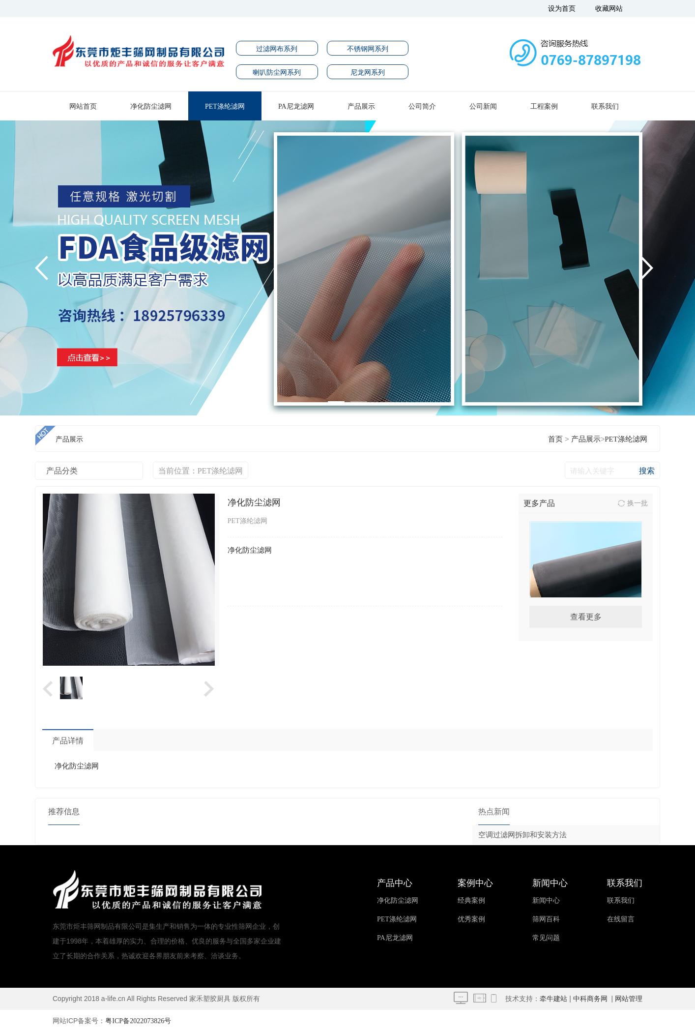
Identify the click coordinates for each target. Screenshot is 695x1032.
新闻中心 (546, 900)
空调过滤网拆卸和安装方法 (522, 835)
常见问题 (546, 938)
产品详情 (68, 741)
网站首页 (83, 106)
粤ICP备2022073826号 (138, 1021)
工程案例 (544, 106)
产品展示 (361, 106)
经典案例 (471, 900)
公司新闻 (483, 106)
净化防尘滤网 (151, 106)
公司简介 (422, 106)
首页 (555, 439)
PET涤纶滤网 (225, 106)
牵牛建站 (553, 999)
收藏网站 (609, 8)
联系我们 (605, 106)
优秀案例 (471, 919)
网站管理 (628, 999)
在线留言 (621, 919)
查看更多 (586, 617)
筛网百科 (546, 919)
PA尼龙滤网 (296, 106)
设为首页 (562, 8)
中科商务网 (590, 999)
